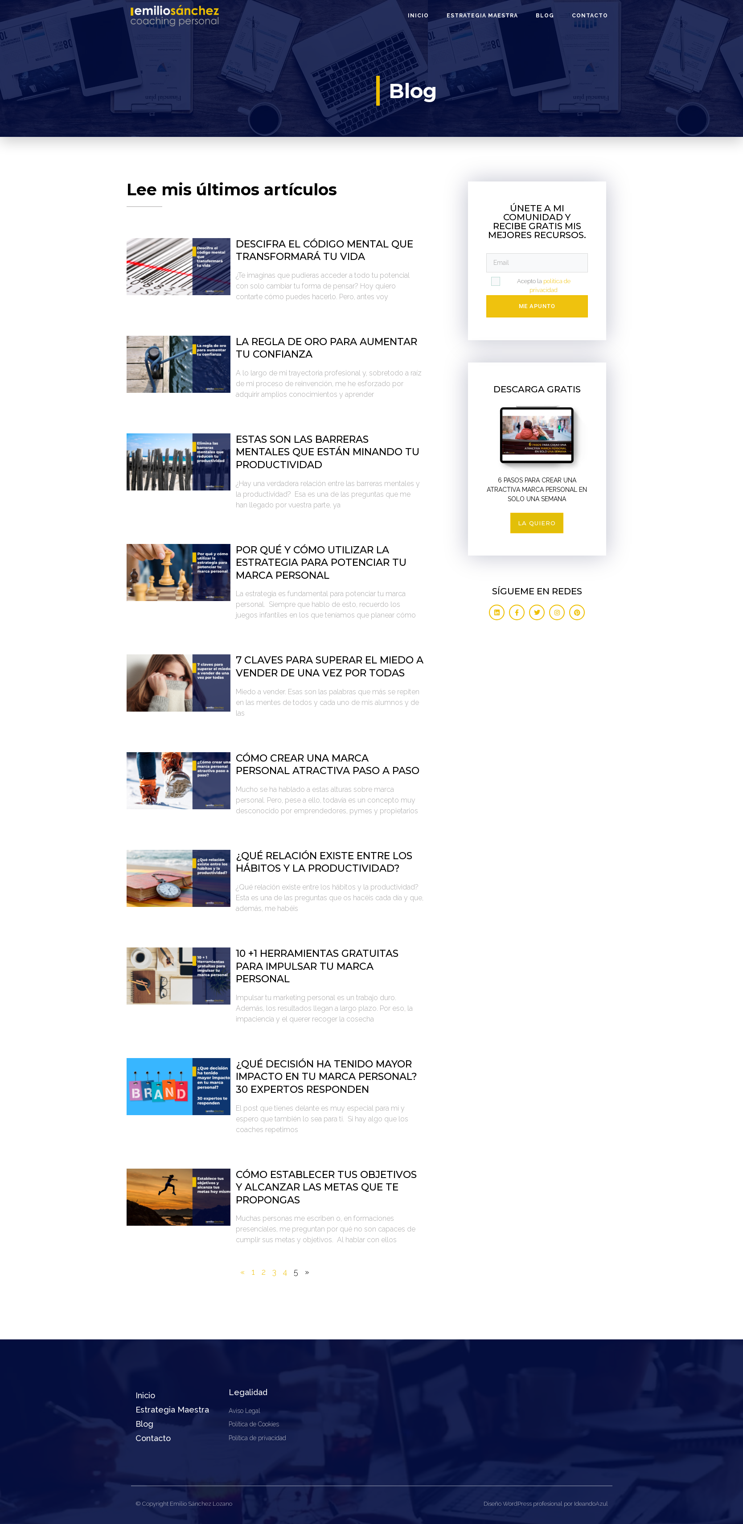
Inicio (418, 15)
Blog (545, 15)
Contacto (590, 15)
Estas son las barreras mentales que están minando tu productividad (327, 452)
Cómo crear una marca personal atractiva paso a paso (327, 764)
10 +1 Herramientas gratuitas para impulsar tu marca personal (317, 966)
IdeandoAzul (591, 1503)
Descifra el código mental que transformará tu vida (324, 250)
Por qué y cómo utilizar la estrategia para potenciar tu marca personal (321, 562)
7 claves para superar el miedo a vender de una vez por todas (329, 666)
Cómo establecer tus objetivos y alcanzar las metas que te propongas (326, 1187)
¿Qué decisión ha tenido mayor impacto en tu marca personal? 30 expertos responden (326, 1077)
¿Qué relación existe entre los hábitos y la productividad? (324, 862)
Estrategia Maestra (482, 15)
